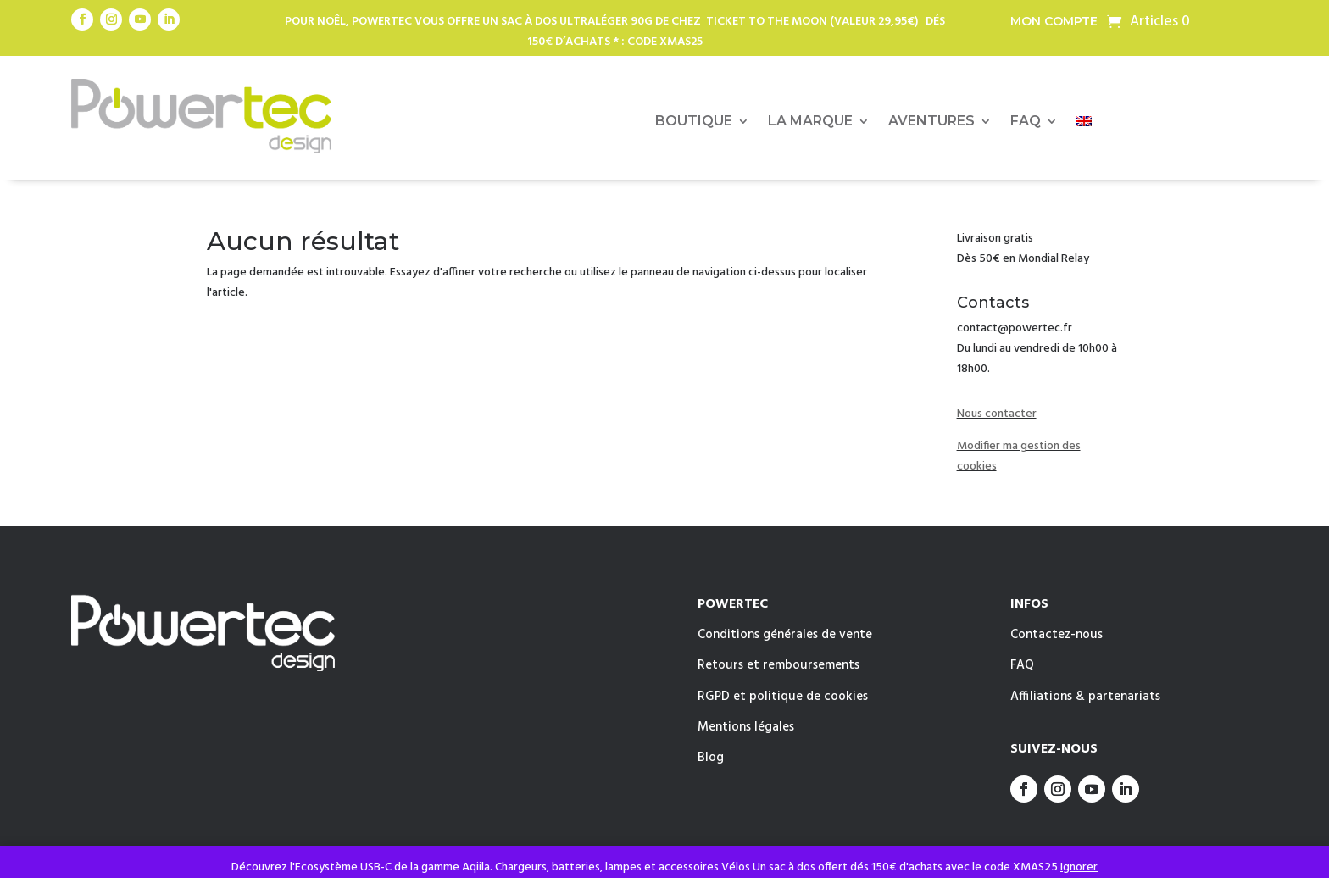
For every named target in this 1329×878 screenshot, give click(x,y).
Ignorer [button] (1079, 867)
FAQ (1025, 122)
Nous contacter (997, 414)
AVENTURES (931, 122)
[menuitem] (1084, 124)
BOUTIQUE (693, 122)
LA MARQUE (810, 122)
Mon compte (1054, 22)
